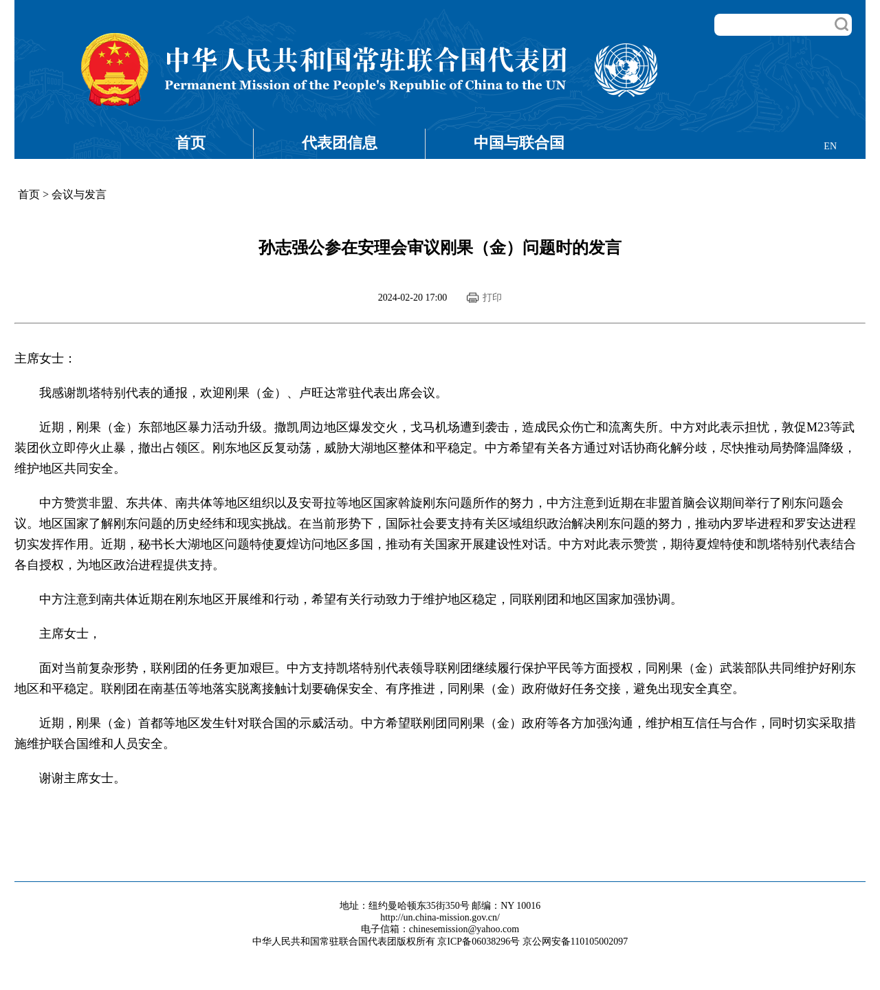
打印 (492, 297)
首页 (190, 142)
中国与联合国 (519, 142)
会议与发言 (79, 194)
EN (830, 146)
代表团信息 (339, 142)
